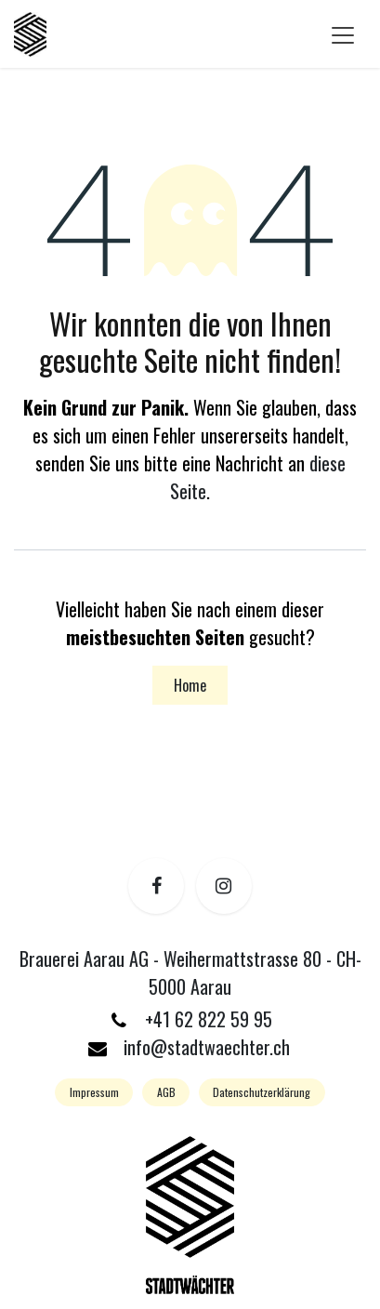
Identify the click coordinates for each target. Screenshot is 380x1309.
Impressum (94, 1092)
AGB (166, 1092)
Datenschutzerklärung (261, 1092)
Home (190, 685)
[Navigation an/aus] (343, 34)
